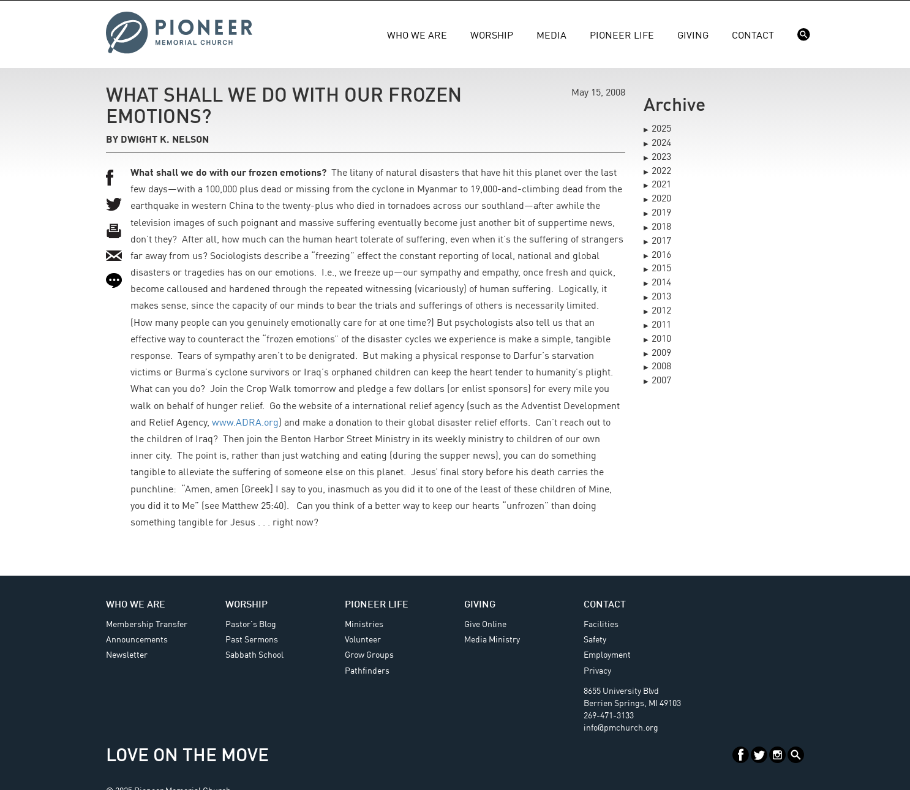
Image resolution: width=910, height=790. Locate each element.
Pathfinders (367, 671)
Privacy (597, 671)
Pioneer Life (622, 36)
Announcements (137, 640)
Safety (595, 640)
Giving (693, 36)
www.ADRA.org (245, 423)
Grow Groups (369, 655)
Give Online (485, 624)
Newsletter (127, 655)
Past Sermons (251, 640)
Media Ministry (492, 640)
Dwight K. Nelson (165, 140)
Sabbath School (254, 655)
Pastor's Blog (250, 624)
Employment (607, 655)
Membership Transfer (146, 624)
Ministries (364, 624)
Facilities (601, 624)
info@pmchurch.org (621, 728)
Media (551, 36)
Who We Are (417, 36)
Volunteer (363, 640)
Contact (753, 36)
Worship (491, 36)
